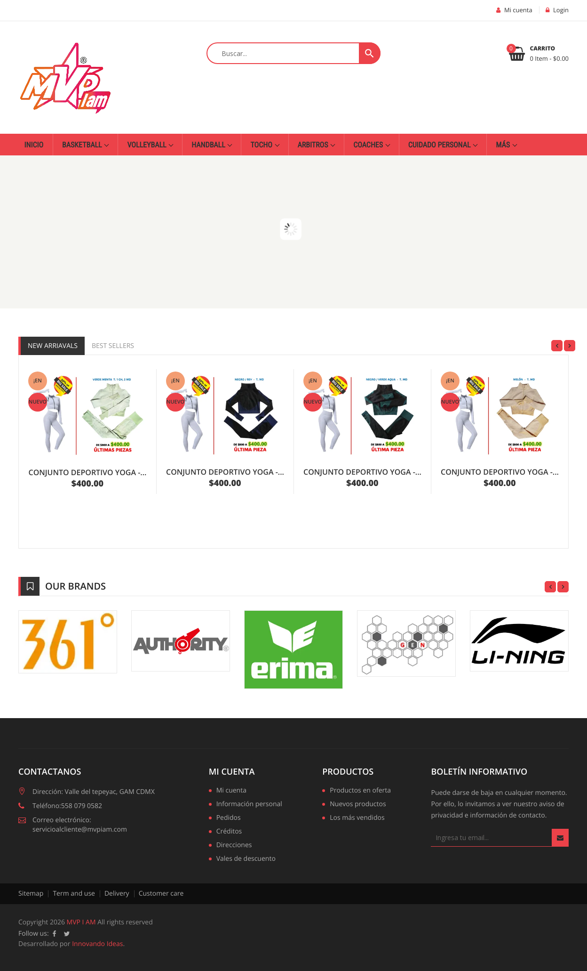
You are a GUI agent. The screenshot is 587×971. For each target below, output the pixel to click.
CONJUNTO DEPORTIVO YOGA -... (88, 472)
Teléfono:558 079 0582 (67, 805)
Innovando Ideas (97, 943)
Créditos (229, 832)
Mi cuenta (232, 771)
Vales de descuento (246, 859)
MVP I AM (81, 922)
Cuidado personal (440, 144)
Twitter (67, 934)
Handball (209, 144)
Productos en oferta (360, 791)
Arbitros (314, 144)
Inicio (34, 144)
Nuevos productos (358, 805)
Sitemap (30, 893)
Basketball (82, 144)
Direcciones (234, 846)
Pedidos (228, 818)
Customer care (161, 893)
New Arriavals (53, 345)
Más (503, 144)
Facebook (54, 934)
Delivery (116, 893)
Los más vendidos (357, 818)
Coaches (369, 144)
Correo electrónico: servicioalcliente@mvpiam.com (79, 825)
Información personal (249, 805)
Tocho (262, 144)
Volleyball (147, 144)
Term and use (74, 893)
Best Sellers (113, 345)
